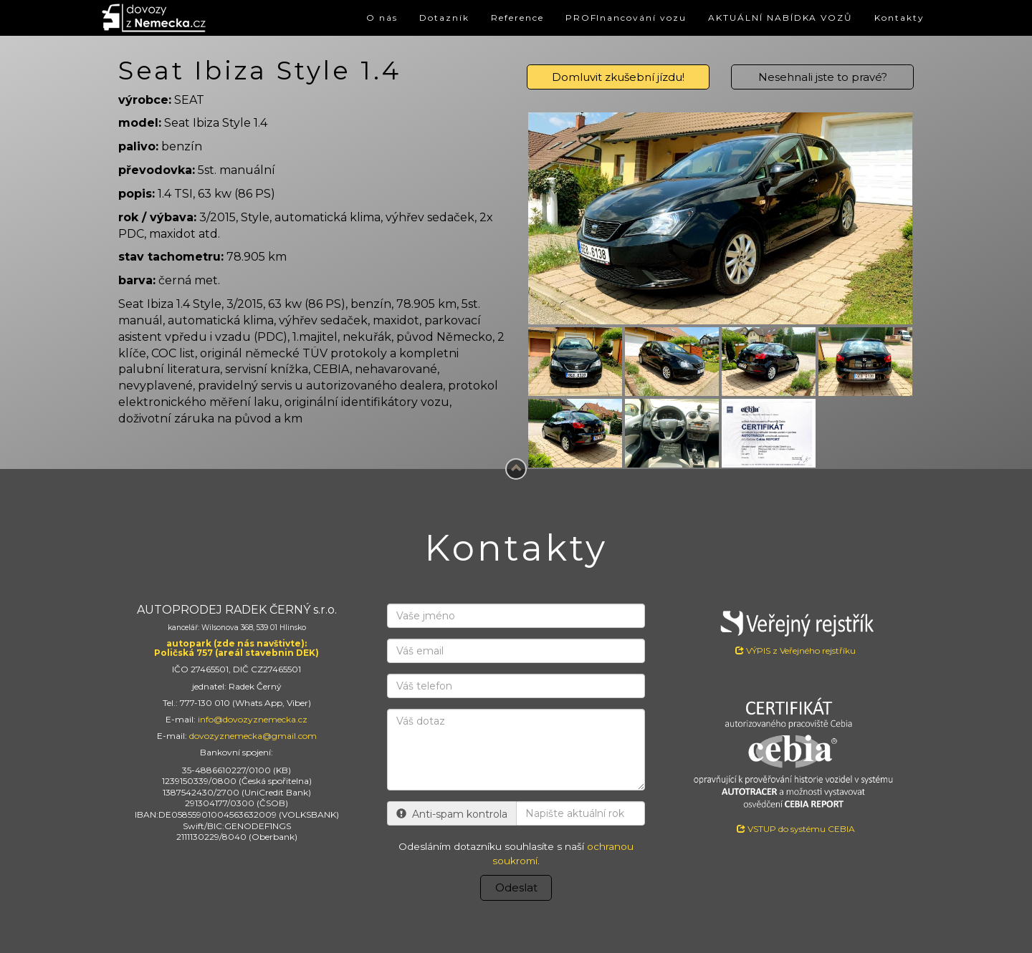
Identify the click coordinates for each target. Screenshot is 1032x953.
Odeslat (516, 887)
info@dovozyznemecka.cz (252, 719)
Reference (478, 17)
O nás (332, 17)
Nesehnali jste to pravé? (822, 77)
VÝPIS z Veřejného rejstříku (795, 630)
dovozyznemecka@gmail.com (253, 735)
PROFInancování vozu (597, 17)
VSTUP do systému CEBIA (796, 828)
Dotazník (399, 17)
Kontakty (896, 17)
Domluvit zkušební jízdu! (618, 77)
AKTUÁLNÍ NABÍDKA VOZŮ (767, 17)
